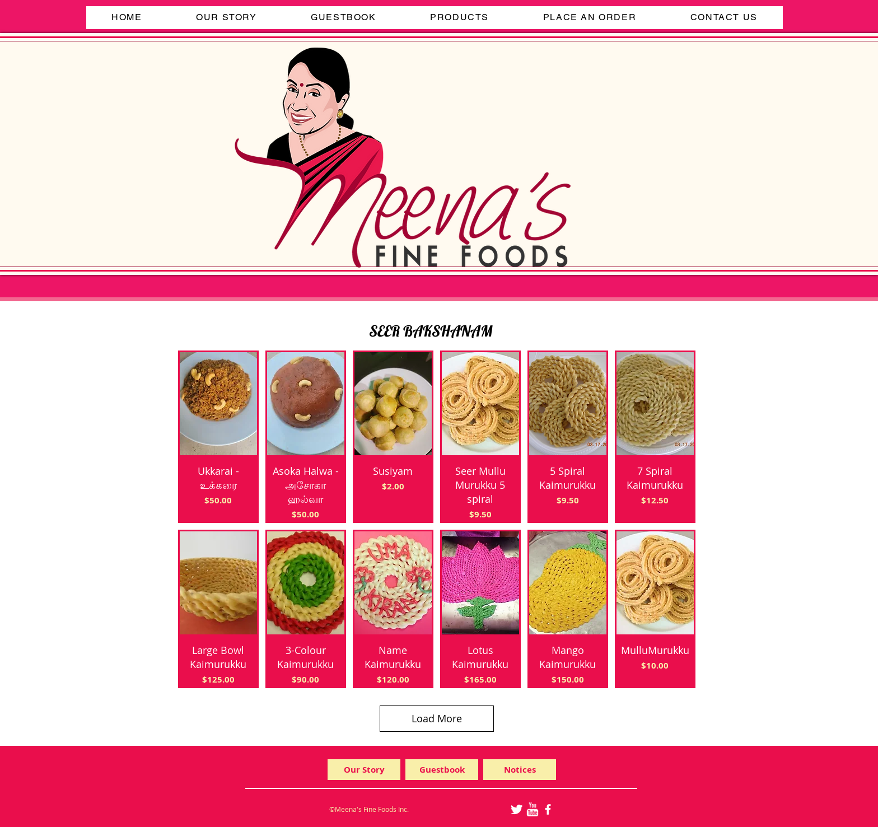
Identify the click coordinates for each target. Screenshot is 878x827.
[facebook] (548, 809)
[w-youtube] (532, 809)
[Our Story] (364, 769)
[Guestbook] (441, 769)
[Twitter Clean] (517, 809)
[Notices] (519, 769)
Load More (437, 718)
